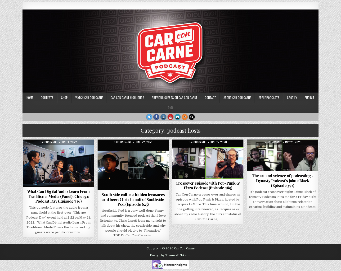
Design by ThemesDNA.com (170, 255)
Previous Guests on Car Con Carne (174, 97)
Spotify (292, 97)
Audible (309, 97)
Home (30, 97)
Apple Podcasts (269, 97)
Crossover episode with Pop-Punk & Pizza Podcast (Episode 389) (207, 185)
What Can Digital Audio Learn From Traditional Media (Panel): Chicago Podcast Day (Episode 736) (58, 196)
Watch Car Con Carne (89, 97)
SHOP (64, 97)
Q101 (170, 107)
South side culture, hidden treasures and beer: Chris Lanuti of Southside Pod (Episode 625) (133, 199)
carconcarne (48, 142)
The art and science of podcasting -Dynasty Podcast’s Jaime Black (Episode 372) (283, 180)
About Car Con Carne (237, 97)
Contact (210, 97)
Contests (47, 97)
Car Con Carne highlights (127, 97)
